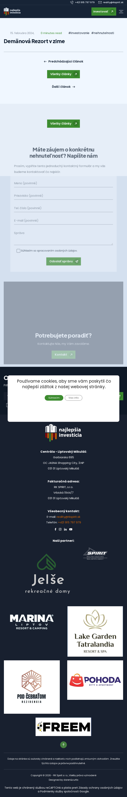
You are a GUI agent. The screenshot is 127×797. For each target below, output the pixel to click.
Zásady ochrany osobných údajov (101, 788)
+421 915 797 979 (69, 522)
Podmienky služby (51, 791)
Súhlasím (54, 397)
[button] (121, 11)
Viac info (74, 397)
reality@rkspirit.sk (68, 517)
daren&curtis (71, 779)
